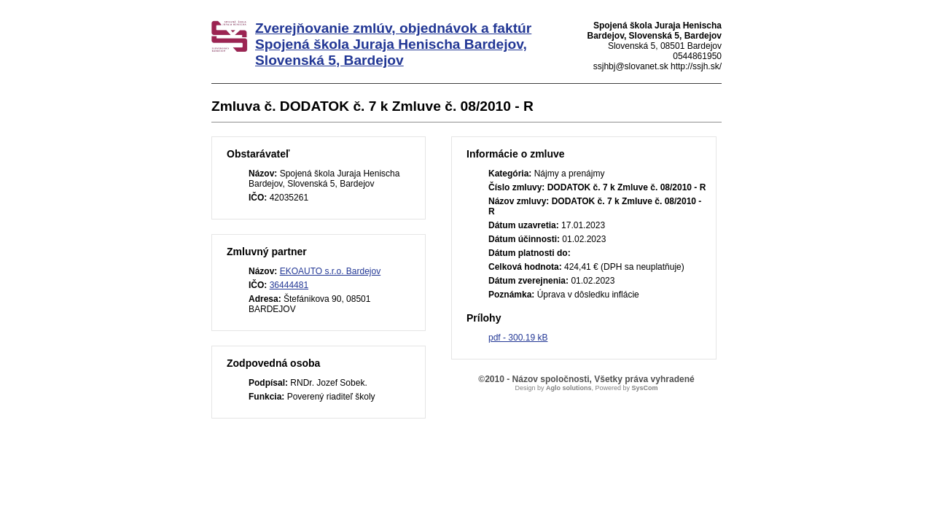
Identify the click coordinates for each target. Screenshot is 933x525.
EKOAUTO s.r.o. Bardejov (330, 271)
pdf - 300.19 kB (517, 337)
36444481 (289, 285)
